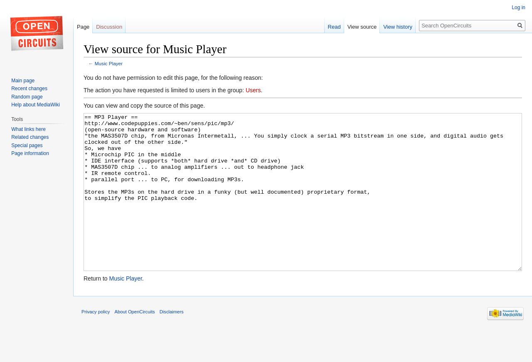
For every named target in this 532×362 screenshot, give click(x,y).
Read (334, 27)
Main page (22, 81)
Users (253, 90)
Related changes (30, 137)
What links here (28, 129)
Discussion (109, 27)
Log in (518, 7)
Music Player (109, 63)
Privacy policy (95, 342)
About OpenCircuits (135, 342)
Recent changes (29, 88)
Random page (26, 97)
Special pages (26, 145)
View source (362, 27)
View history (397, 27)
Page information (30, 153)
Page (83, 27)
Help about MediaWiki (35, 105)
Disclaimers (172, 342)
